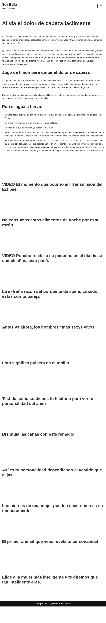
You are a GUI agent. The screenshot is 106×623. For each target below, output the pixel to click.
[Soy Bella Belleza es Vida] (9, 6)
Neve (37, 620)
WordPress (66, 620)
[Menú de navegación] (100, 6)
